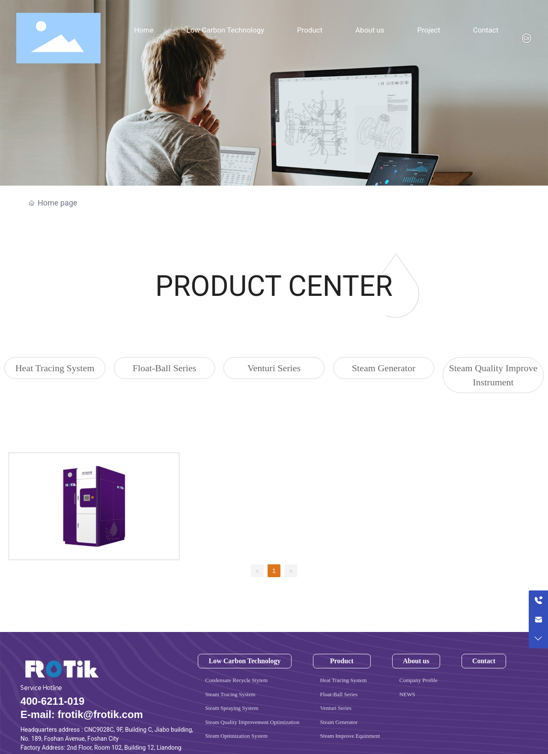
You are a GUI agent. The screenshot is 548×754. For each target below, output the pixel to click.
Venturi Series (274, 368)
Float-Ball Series (164, 368)
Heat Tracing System (55, 368)
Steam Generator (383, 368)
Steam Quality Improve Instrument (493, 375)
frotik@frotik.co (95, 714)
